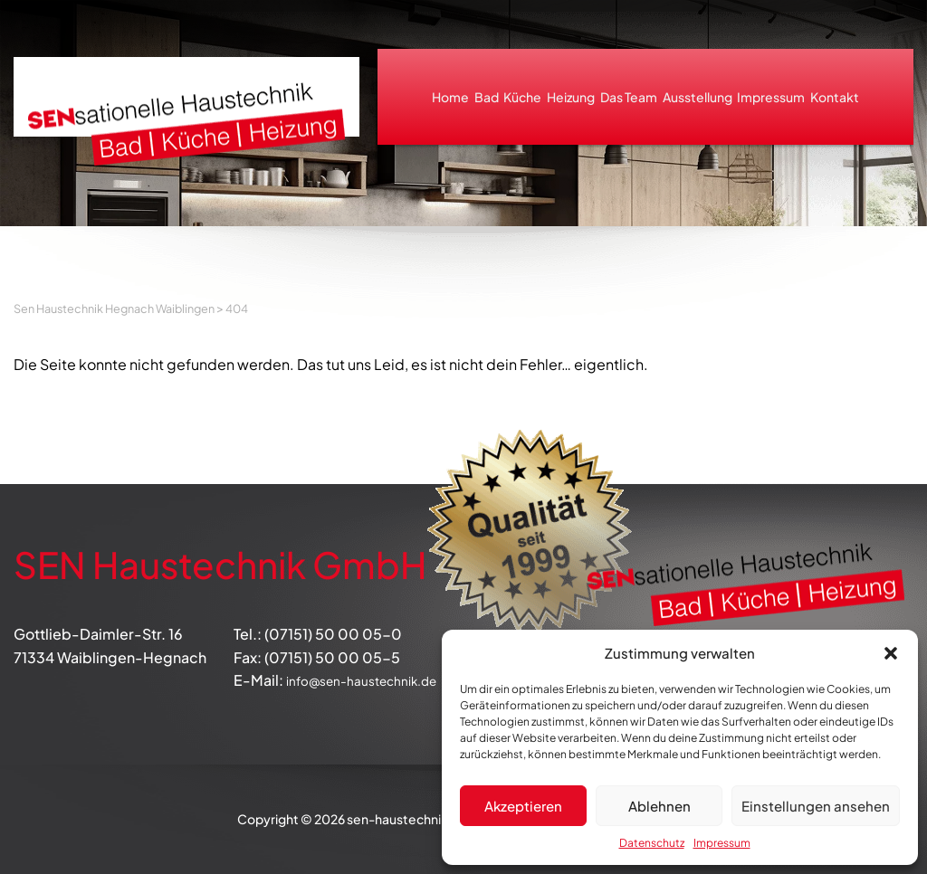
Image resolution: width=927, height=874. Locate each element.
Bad (486, 97)
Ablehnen (659, 805)
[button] (891, 653)
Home (450, 97)
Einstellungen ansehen (815, 805)
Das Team (628, 97)
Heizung (571, 97)
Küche (522, 97)
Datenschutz (651, 843)
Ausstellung (697, 97)
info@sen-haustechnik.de (375, 679)
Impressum (721, 843)
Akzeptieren (523, 805)
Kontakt (834, 97)
